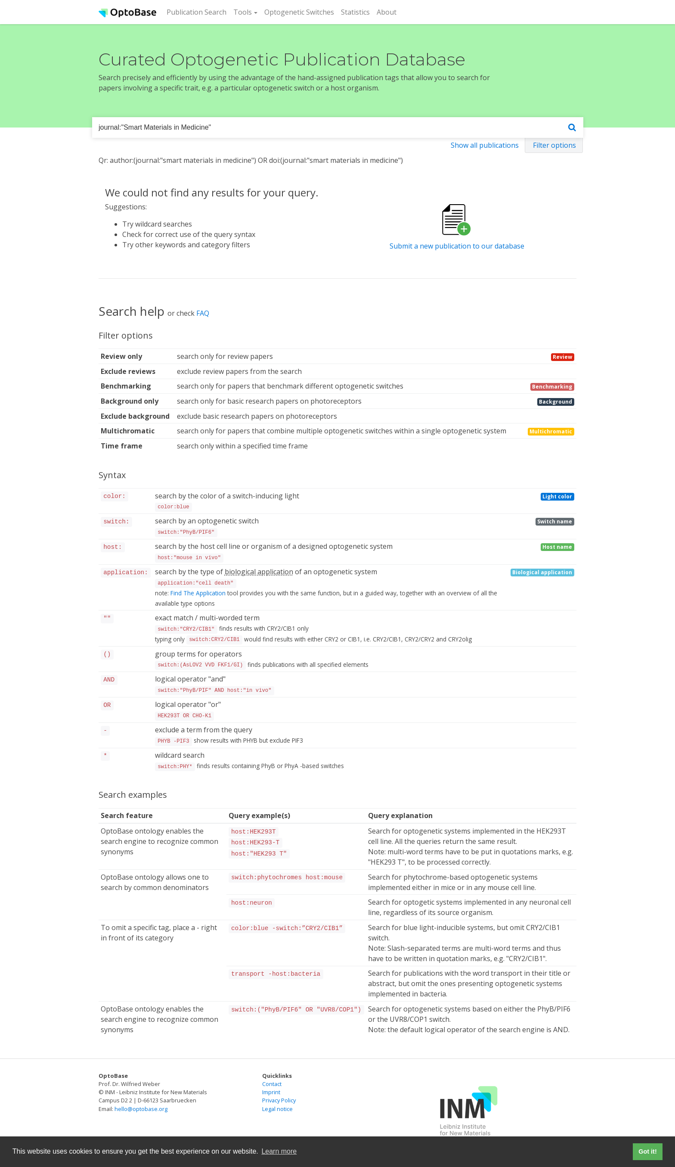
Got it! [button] (647, 1151)
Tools (242, 12)
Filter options (554, 145)
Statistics (355, 12)
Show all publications (485, 145)
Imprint (271, 1092)
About (386, 12)
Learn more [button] (279, 1151)
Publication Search (198, 11)
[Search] (572, 127)
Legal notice (277, 1109)
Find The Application (198, 593)
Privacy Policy (279, 1100)
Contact (272, 1084)
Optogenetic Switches (299, 12)
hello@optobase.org (141, 1109)
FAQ (202, 313)
